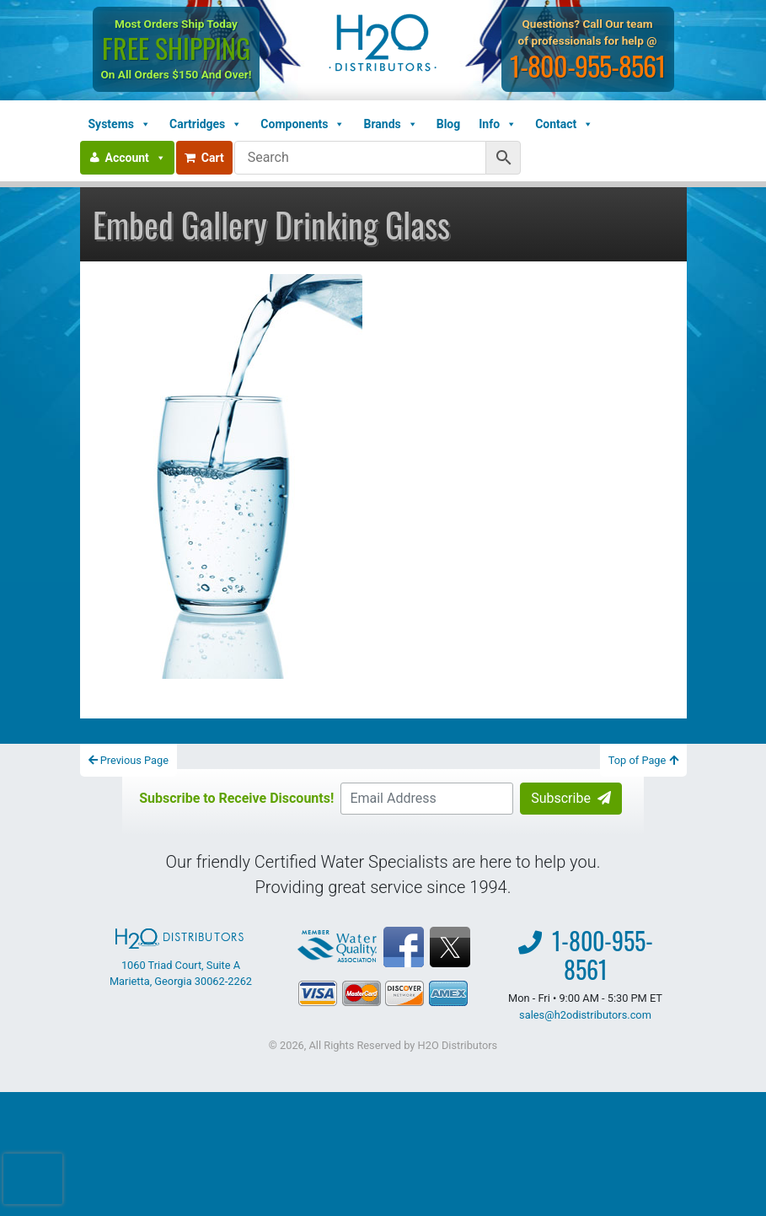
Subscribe (571, 798)
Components (302, 124)
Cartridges (205, 124)
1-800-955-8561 (588, 65)
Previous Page (128, 760)
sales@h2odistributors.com (585, 1015)
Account (135, 158)
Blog (449, 124)
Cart (204, 157)
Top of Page (643, 760)
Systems (119, 124)
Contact (564, 124)
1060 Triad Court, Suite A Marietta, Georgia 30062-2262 (181, 957)
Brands (390, 124)
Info (498, 124)
